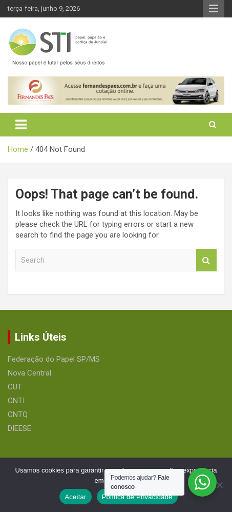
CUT (15, 386)
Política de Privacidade (137, 497)
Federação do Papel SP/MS (54, 359)
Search (206, 260)
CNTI (16, 400)
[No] (219, 485)
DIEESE (19, 428)
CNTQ (18, 414)
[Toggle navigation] (21, 124)
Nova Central (29, 373)
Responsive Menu (213, 8)
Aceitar (75, 497)
